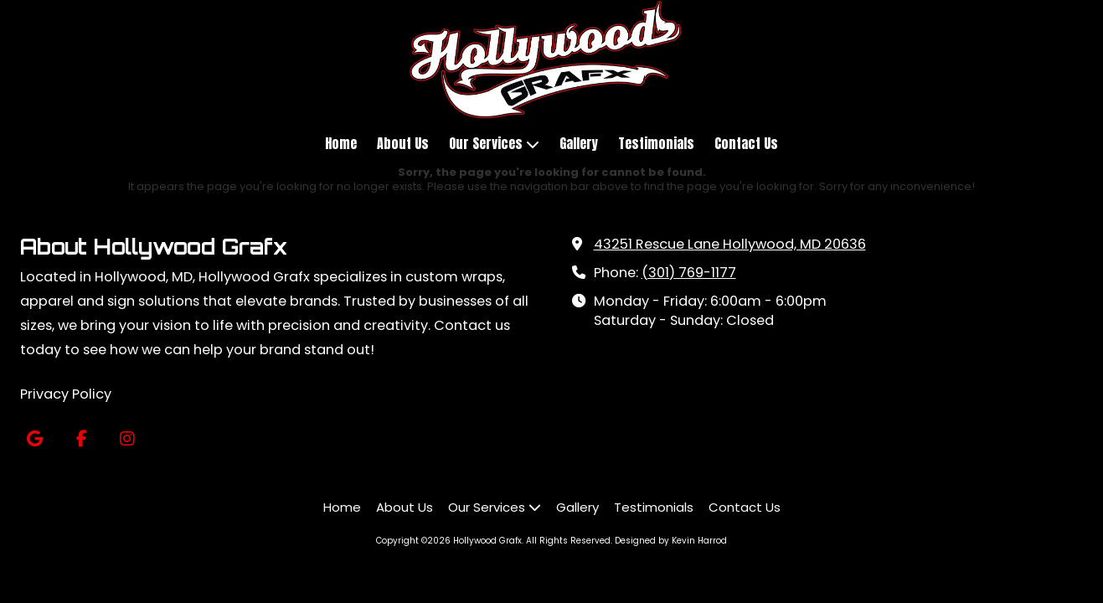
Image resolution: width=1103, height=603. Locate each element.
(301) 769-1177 (689, 272)
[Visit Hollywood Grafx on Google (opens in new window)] (34, 439)
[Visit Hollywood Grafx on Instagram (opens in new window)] (127, 439)
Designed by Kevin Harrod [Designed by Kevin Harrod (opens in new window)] (671, 540)
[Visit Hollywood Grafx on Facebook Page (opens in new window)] (80, 439)
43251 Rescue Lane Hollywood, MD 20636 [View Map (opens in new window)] (730, 244)
